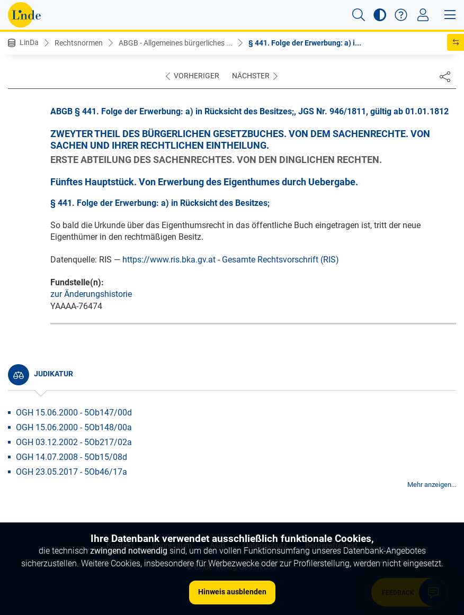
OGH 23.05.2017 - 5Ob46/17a (71, 472)
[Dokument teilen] (444, 76)
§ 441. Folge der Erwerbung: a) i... (304, 43)
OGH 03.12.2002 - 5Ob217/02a (74, 442)
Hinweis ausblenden (232, 591)
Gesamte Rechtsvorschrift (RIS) (280, 260)
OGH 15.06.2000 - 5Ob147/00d (74, 413)
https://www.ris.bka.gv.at (169, 260)
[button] (358, 14)
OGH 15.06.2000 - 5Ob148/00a (74, 427)
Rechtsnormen (79, 43)
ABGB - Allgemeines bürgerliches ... (176, 43)
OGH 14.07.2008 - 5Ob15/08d (71, 457)
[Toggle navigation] (423, 15)
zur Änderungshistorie (91, 294)
